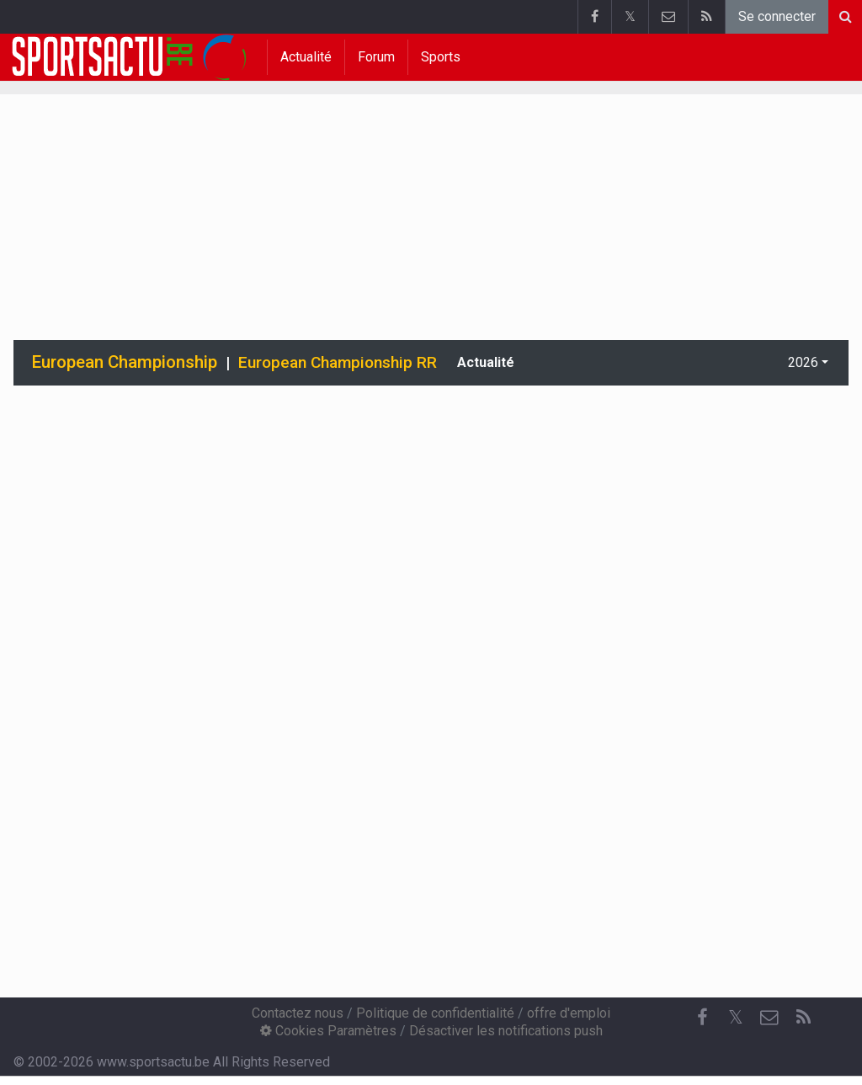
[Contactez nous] (769, 1017)
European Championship (124, 362)
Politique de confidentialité (435, 1013)
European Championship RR (337, 362)
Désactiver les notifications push (506, 1031)
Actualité (306, 57)
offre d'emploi (568, 1013)
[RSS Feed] (803, 1017)
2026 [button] (803, 362)
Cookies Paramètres (328, 1031)
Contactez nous (297, 1013)
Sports (440, 57)
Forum (376, 57)
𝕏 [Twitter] (735, 1017)
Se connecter (777, 16)
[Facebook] (702, 1017)
